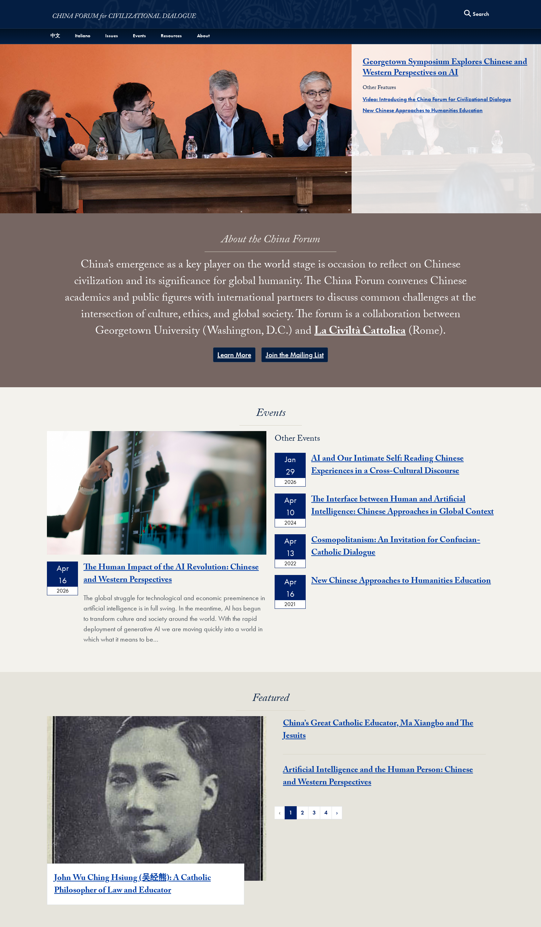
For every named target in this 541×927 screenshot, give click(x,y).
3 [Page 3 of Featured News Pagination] (314, 812)
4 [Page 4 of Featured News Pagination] (325, 812)
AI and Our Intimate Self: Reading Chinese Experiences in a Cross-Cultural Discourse (387, 465)
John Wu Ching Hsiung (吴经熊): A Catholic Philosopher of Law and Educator (132, 885)
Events (139, 35)
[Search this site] (477, 14)
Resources (171, 35)
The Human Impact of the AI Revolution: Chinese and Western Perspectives (171, 574)
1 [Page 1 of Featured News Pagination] (290, 812)
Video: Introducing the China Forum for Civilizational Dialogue (437, 99)
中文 (55, 35)
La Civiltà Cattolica (360, 332)
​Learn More (234, 354)
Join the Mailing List (295, 354)
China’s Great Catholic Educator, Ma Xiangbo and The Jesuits (378, 730)
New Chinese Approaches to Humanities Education (423, 110)
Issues (111, 35)
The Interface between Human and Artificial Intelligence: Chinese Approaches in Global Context (402, 506)
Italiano (82, 35)
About (203, 35)
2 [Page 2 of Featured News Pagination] (302, 812)
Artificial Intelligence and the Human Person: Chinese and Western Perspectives (378, 777)
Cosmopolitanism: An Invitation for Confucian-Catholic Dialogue (395, 547)
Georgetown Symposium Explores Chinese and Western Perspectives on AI (445, 68)
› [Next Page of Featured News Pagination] (337, 812)
